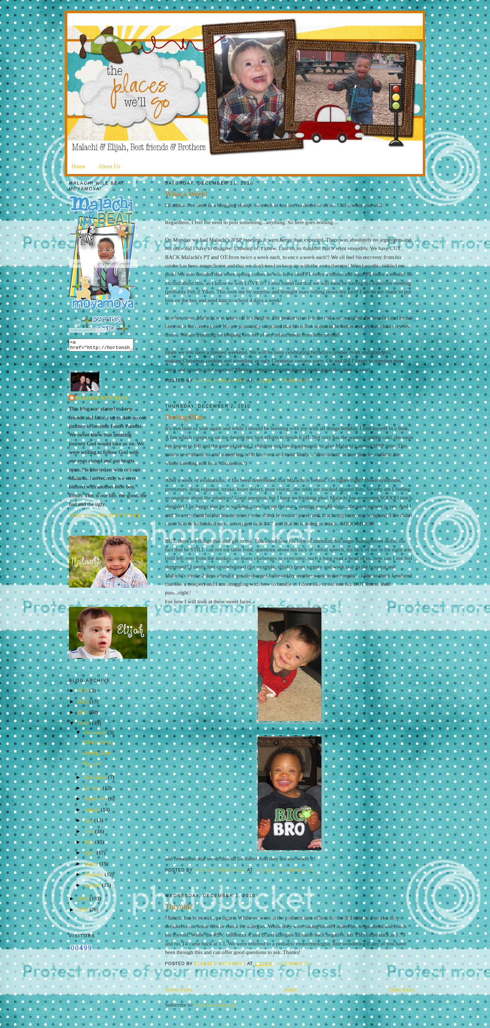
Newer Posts (178, 989)
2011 (83, 714)
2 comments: (294, 380)
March (91, 866)
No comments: (296, 870)
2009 (83, 900)
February (94, 876)
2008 (83, 911)
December (95, 734)
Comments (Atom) (215, 1005)
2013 (83, 692)
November (96, 779)
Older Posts (401, 989)
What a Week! (186, 194)
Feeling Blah (184, 417)
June (89, 833)
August (92, 812)
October (93, 790)
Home (78, 166)
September (96, 801)
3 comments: (294, 963)
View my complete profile (105, 517)
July (89, 822)
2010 (83, 725)
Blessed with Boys (102, 400)
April (90, 855)
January (93, 887)
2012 (83, 703)
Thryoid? (179, 906)
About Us (109, 166)
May (89, 844)
